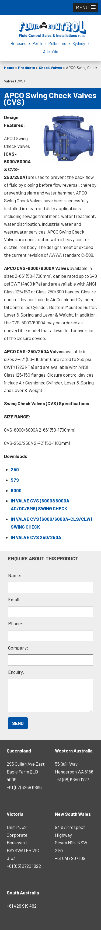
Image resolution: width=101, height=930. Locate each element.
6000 (16, 490)
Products (26, 67)
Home (9, 67)
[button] (85, 7)
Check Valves (50, 67)
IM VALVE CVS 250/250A (36, 537)
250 (15, 469)
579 (15, 480)
